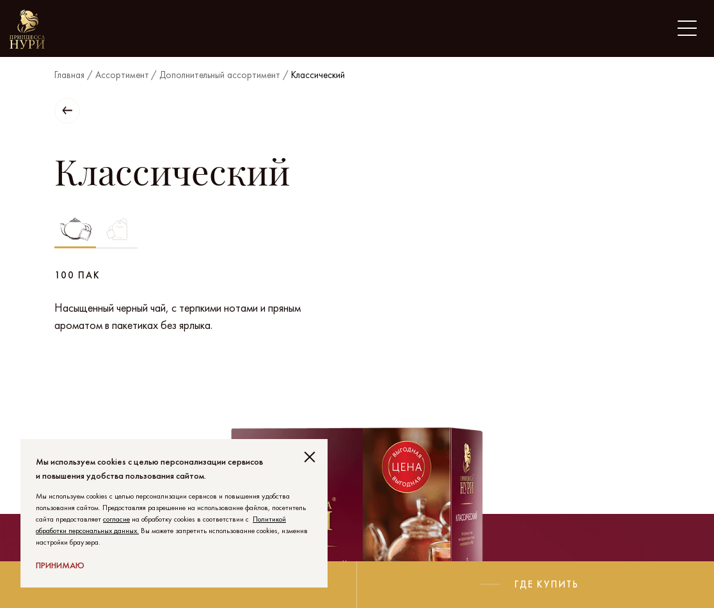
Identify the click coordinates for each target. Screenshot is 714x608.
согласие (116, 519)
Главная (69, 74)
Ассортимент (122, 74)
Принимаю (60, 565)
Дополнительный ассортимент (219, 74)
